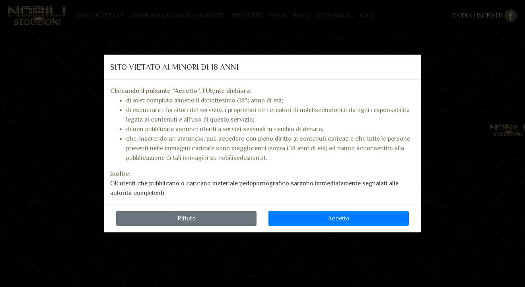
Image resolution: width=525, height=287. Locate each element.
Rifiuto (186, 218)
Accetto (339, 218)
